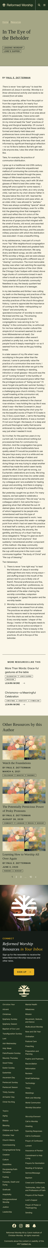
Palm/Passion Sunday (12, 1053)
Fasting (6, 1177)
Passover (10, 679)
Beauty (5, 1120)
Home (5, 22)
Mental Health (31, 1004)
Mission (28, 1014)
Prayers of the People (34, 1195)
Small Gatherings (32, 1078)
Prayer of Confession (34, 1141)
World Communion (33, 1103)
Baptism (28, 1178)
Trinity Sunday (9, 1092)
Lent (4, 1038)
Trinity (27, 1088)
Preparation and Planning (32, 1052)
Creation (6, 1155)
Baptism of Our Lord (11, 1029)
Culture (6, 1159)
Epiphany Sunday (10, 1019)
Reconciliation (31, 1064)
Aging (5, 1116)
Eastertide (7, 1073)
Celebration (11, 676)
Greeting (29, 1126)
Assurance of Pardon (34, 1150)
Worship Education (33, 1107)
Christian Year (8, 1135)
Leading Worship (13, 48)
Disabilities (7, 1164)
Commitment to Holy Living (33, 1156)
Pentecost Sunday (10, 1082)
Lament (28, 1146)
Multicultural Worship (34, 1027)
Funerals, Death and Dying (11, 1183)
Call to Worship (31, 1121)
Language (20, 823)
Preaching (29, 1046)
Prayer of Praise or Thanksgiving (33, 1206)
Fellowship (8, 775)
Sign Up (24, 972)
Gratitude (6, 1189)
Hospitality (7, 1194)
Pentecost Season (10, 1087)
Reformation (30, 1068)
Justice (6, 1207)
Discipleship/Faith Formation (10, 1170)
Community (8, 823)
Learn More (15, 683)
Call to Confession (32, 1136)
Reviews (28, 1073)
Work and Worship (33, 1098)
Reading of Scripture (34, 1168)
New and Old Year (33, 1031)
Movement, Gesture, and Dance (33, 1020)
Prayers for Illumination (34, 1163)
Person (31, 823)
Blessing (6, 1125)
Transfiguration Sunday (12, 1034)
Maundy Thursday (10, 1058)
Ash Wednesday (9, 1043)
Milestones (29, 1009)
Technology (30, 1083)
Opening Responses (33, 1131)
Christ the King (9, 1102)
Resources (16, 22)
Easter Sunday (9, 1068)
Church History (9, 1140)
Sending (28, 1212)
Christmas (10, 700)
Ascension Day (9, 1077)
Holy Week (7, 1048)
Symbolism (34, 700)
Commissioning (9, 1145)
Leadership (7, 1212)
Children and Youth (11, 1130)
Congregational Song (11, 1150)
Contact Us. (26, 1244)
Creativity (22, 700)
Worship (40, 823)
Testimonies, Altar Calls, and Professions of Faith (35, 1188)
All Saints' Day (9, 1097)
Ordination (29, 1036)
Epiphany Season (10, 1024)
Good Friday (8, 1063)
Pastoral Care (31, 1041)
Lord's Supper (12, 51)
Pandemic (31, 775)
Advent (6, 1009)
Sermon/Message (32, 1173)
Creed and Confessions (35, 1182)
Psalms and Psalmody (34, 1059)
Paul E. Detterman (18, 77)
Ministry (20, 775)
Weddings (29, 1093)
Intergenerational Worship (10, 1200)
